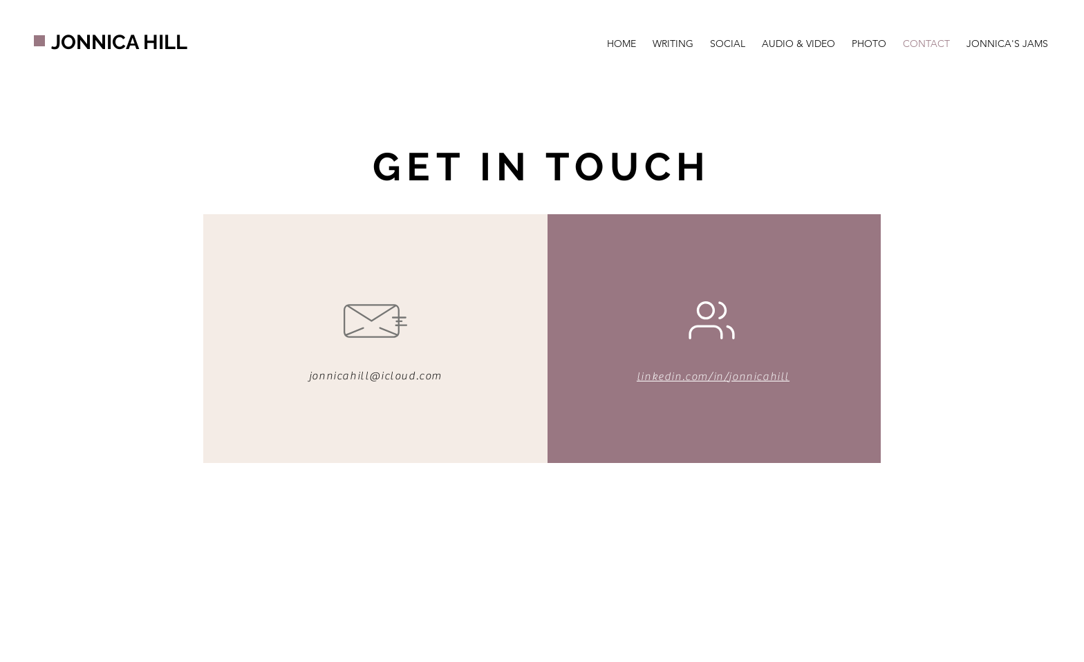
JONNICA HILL (119, 42)
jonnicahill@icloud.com (375, 376)
